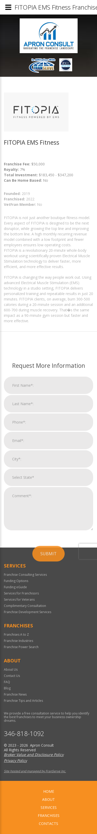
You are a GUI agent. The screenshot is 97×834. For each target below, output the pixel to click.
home (48, 791)
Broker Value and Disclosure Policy (34, 754)
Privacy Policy (15, 760)
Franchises (48, 815)
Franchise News (15, 694)
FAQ (7, 682)
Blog (7, 688)
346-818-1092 (24, 733)
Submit (48, 672)
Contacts (48, 823)
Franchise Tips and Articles (23, 700)
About (48, 799)
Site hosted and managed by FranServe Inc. (35, 771)
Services (49, 807)
